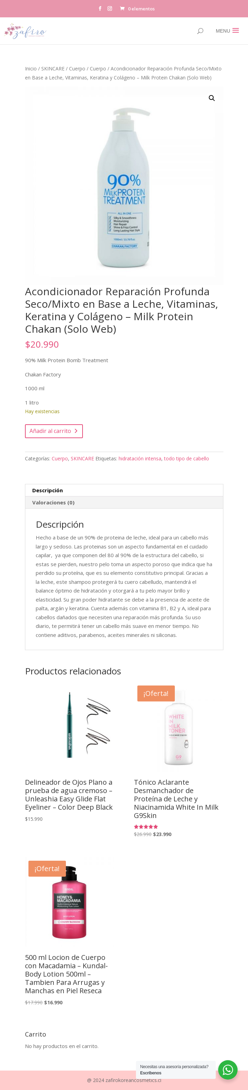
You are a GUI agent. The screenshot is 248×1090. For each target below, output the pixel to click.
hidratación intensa (140, 458)
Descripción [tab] (47, 490)
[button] (212, 98)
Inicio (31, 68)
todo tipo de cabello (186, 458)
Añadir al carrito (50, 431)
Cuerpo (77, 68)
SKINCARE (53, 68)
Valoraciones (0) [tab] (53, 502)
